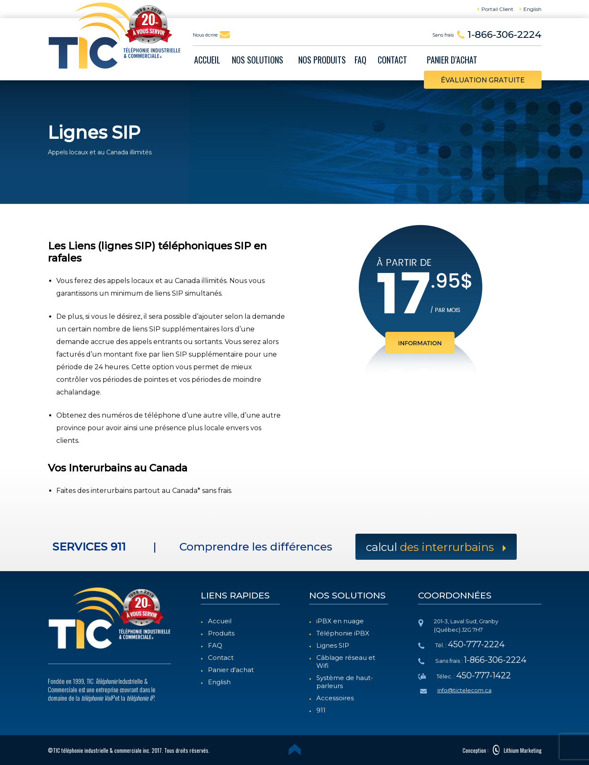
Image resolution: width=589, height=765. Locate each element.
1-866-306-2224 (505, 34)
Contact (221, 658)
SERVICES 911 (89, 546)
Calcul (436, 547)
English (219, 682)
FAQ (215, 645)
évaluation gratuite (483, 80)
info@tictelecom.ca (464, 690)
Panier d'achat (231, 670)
